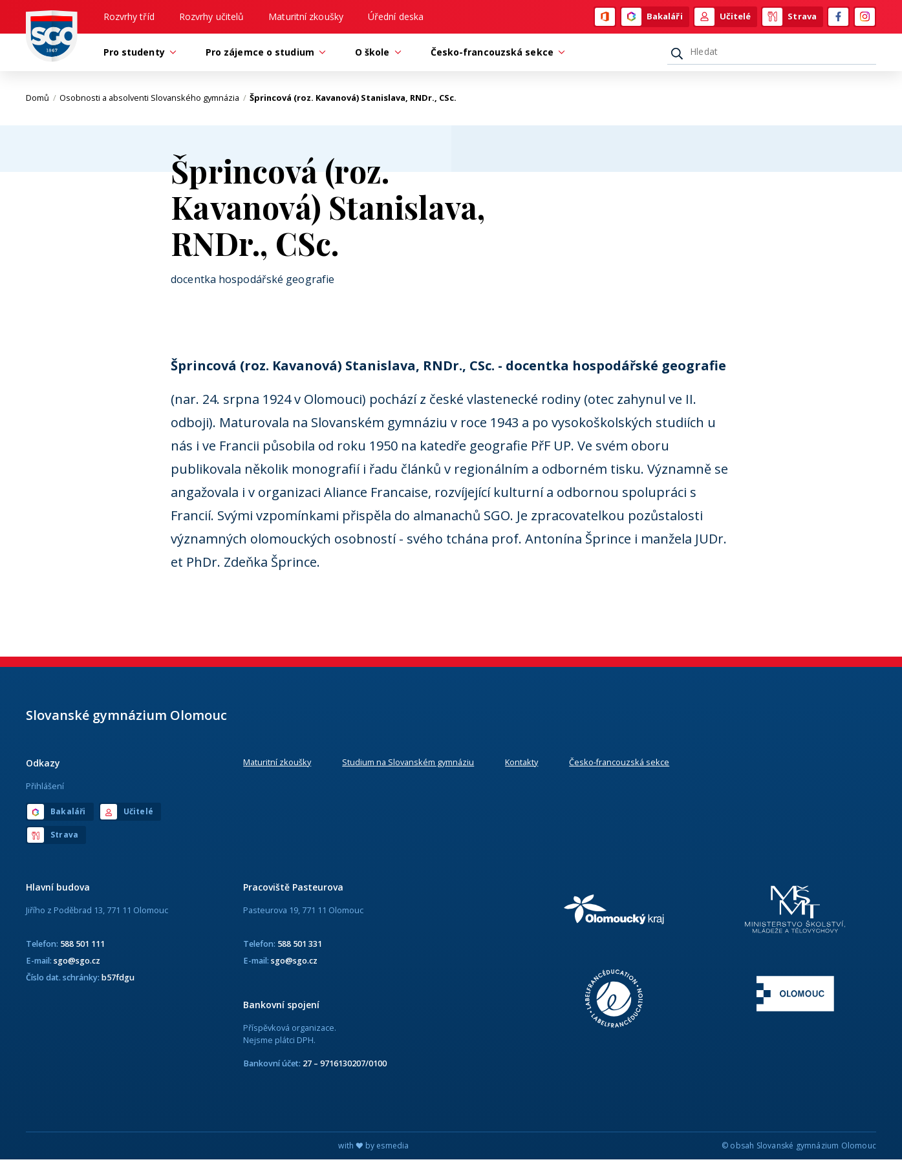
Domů (41, 100)
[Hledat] (771, 54)
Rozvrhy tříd (129, 17)
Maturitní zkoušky (305, 17)
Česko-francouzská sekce (619, 764)
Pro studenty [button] (137, 54)
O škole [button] (375, 54)
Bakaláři (652, 17)
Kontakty (521, 764)
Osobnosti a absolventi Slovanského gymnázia (152, 100)
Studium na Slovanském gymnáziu (408, 764)
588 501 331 (299, 945)
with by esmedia (373, 1148)
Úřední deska (396, 17)
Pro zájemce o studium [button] (263, 54)
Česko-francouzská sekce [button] (495, 54)
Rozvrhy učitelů (211, 17)
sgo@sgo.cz (77, 962)
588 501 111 (82, 945)
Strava (789, 17)
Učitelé (722, 17)
